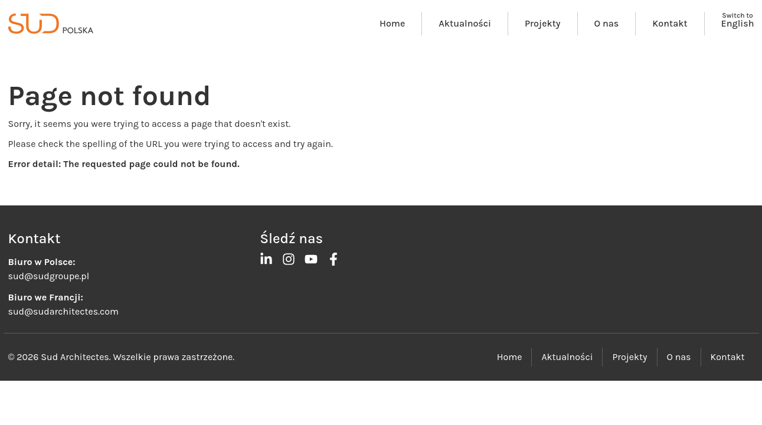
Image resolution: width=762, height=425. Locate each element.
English (737, 23)
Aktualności (465, 23)
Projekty (542, 23)
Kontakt (669, 23)
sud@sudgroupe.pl (49, 276)
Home (392, 23)
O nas (606, 23)
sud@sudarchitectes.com (63, 311)
